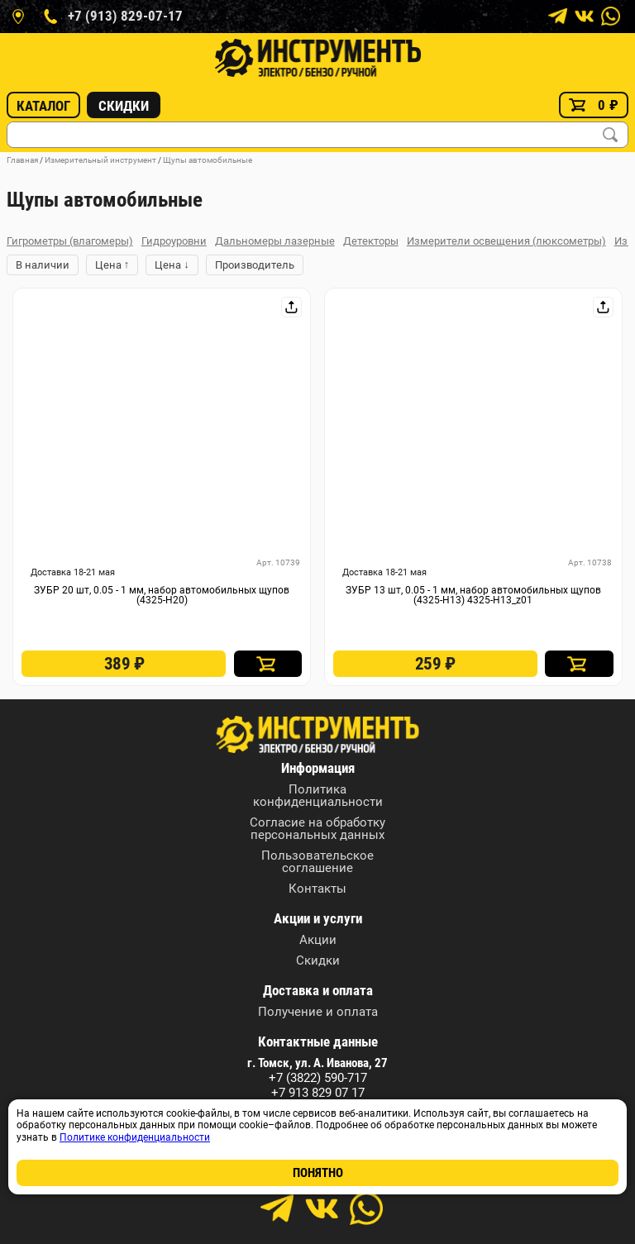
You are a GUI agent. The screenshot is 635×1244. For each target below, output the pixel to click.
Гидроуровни (174, 241)
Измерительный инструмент (100, 159)
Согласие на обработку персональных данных (317, 829)
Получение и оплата (318, 1012)
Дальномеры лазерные (275, 241)
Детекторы (371, 241)
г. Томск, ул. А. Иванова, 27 (317, 1063)
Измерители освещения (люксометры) (506, 241)
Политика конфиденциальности (318, 796)
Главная (22, 159)
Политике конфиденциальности (135, 1137)
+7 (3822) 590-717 (318, 1078)
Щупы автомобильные (207, 159)
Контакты (317, 889)
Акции (318, 940)
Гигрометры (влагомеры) (70, 241)
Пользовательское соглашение (317, 862)
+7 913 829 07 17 (318, 1093)
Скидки (123, 106)
